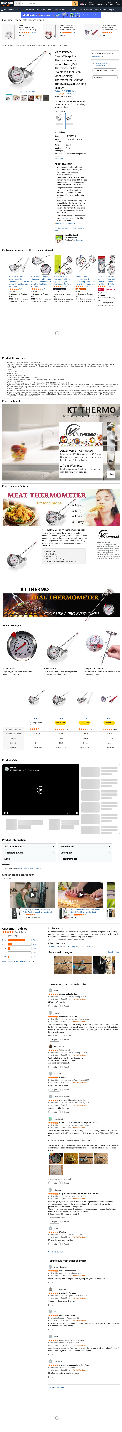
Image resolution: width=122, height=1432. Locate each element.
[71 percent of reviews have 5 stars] (19, 940)
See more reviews (55, 1252)
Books (50, 10)
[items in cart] (118, 4)
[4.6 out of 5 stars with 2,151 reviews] (28, 32)
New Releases (100, 10)
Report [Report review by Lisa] (50, 1330)
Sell (80, 10)
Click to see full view (27, 92)
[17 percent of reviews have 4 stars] (19, 944)
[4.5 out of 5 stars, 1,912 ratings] (38, 289)
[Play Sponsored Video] (32, 895)
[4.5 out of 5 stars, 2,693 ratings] (104, 286)
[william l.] (14, 767)
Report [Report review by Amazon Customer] (50, 1283)
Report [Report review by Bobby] (66, 1006)
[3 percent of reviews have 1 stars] (19, 957)
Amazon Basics (28, 10)
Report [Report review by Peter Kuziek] (50, 1377)
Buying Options (36, 723)
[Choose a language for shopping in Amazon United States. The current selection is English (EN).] (82, 4)
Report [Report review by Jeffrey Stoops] (66, 1067)
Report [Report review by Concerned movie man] (66, 1112)
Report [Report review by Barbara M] (66, 1039)
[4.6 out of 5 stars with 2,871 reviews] (110, 32)
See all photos (113, 952)
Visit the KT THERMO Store (65, 91)
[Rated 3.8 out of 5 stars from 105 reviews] (87, 914)
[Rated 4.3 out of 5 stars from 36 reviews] (38, 914)
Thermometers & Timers (54, 45)
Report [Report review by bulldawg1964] (66, 1221)
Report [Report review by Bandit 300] (66, 1090)
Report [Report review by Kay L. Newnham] (50, 1305)
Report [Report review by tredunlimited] (66, 1183)
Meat (65, 45)
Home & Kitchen (7, 45)
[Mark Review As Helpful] (54, 1006)
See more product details (65, 224)
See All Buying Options (105, 70)
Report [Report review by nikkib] (66, 1244)
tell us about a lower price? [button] (29, 868)
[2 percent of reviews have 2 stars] (19, 952)
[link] (28, 35)
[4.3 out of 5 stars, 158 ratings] (82, 286)
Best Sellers (40, 10)
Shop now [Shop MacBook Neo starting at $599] (79, 240)
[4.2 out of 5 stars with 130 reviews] (69, 32)
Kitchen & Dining (20, 45)
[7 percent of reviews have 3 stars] (19, 948)
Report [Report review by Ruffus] (50, 1355)
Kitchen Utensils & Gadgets (36, 45)
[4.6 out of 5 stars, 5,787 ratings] (16, 289)
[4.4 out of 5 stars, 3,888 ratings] (60, 286)
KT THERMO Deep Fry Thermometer (24, 770)
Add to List (98, 77)
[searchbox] (46, 3)
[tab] (56, 946)
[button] (3, 9)
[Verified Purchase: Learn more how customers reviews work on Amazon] (79, 999)
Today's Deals (60, 10)
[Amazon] (7, 4)
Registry (112, 10)
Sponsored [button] (6, 878)
